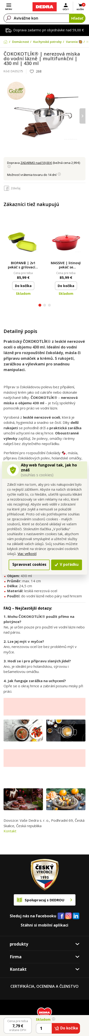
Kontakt (10, 831)
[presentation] (82, 116)
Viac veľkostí (27, 553)
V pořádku (67, 564)
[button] (39, 306)
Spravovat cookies (29, 564)
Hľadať (77, 18)
